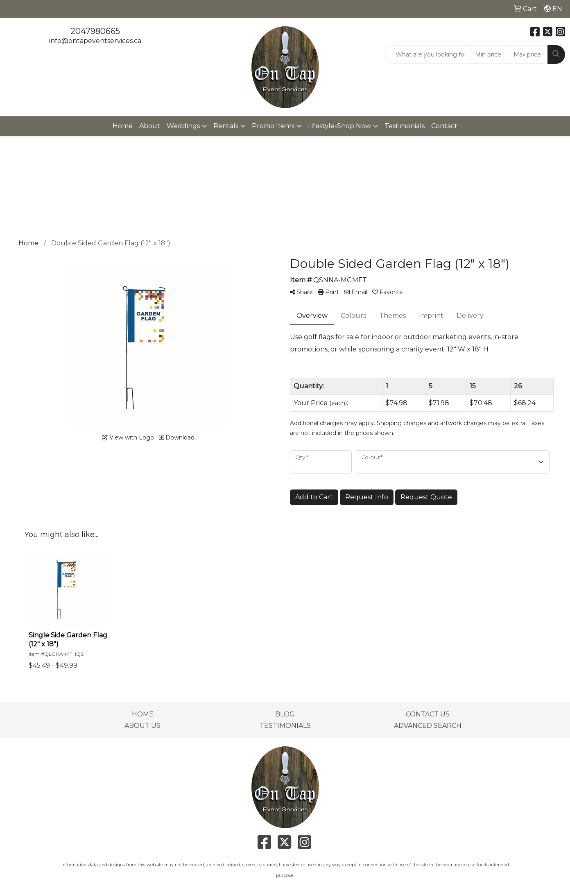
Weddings (183, 126)
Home (123, 126)
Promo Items (273, 126)
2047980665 (95, 31)
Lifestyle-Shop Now (339, 126)
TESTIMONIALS (285, 726)
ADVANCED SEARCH (427, 726)
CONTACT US (428, 714)
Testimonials (405, 126)
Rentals (225, 126)
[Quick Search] (428, 54)
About (149, 126)
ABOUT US (142, 726)
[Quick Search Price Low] (489, 54)
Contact (444, 126)
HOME (143, 714)
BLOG (285, 714)
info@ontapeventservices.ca (95, 41)
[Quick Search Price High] (528, 54)
